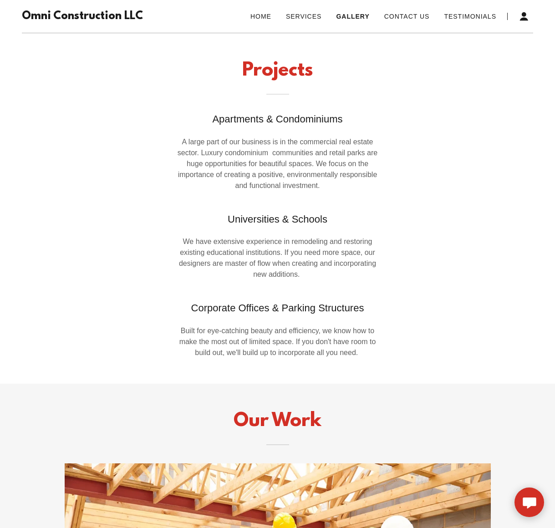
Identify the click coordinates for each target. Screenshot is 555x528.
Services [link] (304, 16)
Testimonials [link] (470, 16)
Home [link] (260, 16)
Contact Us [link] (407, 16)
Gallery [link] (352, 16)
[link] (82, 16)
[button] (524, 16)
